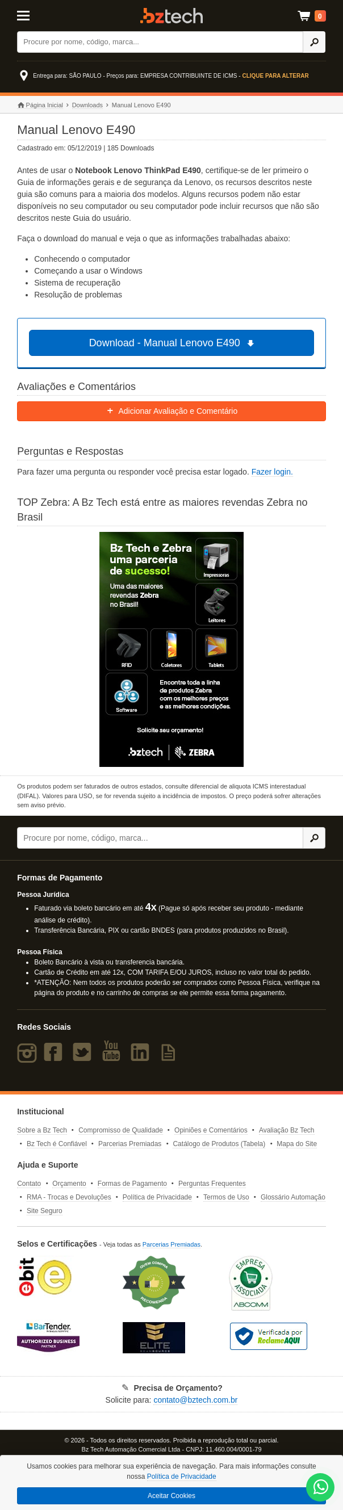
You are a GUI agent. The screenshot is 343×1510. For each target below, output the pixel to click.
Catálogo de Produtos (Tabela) (219, 1144)
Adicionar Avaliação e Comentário (172, 411)
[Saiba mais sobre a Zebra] (171, 649)
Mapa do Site (297, 1144)
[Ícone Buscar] (314, 42)
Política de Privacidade (157, 1197)
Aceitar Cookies (171, 1496)
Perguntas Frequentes (212, 1184)
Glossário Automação (293, 1197)
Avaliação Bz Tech (287, 1130)
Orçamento (69, 1184)
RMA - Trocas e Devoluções (69, 1197)
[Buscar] (160, 42)
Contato (29, 1184)
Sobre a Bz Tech (42, 1130)
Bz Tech (171, 15)
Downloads (87, 105)
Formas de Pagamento (132, 1184)
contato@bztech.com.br (195, 1399)
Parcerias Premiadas (129, 1144)
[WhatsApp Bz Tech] (320, 1488)
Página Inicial (40, 105)
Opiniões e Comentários (211, 1130)
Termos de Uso (226, 1197)
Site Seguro (44, 1211)
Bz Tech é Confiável (57, 1144)
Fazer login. (272, 471)
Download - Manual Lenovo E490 (173, 343)
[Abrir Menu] (38, 14)
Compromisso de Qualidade (120, 1130)
